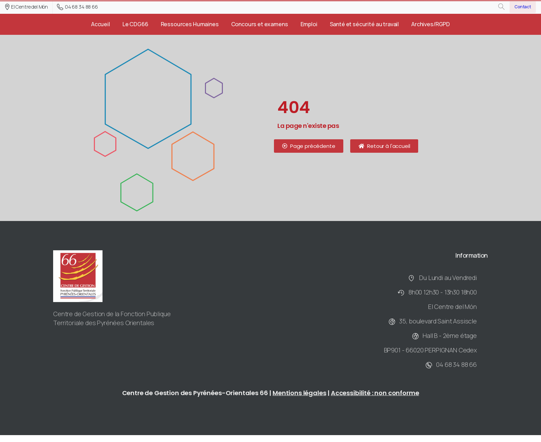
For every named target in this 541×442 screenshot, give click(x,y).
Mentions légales (299, 395)
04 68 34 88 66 (77, 6)
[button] (308, 146)
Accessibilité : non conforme (375, 395)
